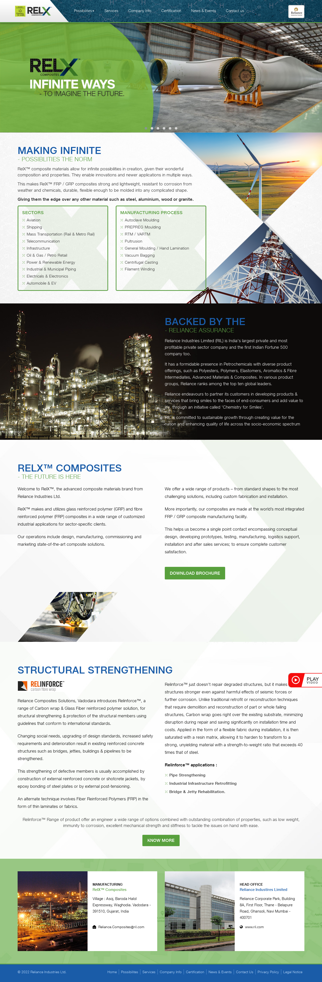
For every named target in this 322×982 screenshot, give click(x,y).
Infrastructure (38, 248)
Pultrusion (133, 241)
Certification (171, 11)
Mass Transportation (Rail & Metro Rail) (61, 234)
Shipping (34, 227)
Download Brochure (195, 573)
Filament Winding (140, 269)
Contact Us (244, 972)
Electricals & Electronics (47, 276)
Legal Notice (292, 972)
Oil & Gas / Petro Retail (47, 255)
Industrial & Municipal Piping (51, 269)
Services (111, 11)
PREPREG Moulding (143, 227)
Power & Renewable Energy (51, 262)
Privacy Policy (268, 972)
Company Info (139, 11)
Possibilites (84, 11)
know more (161, 840)
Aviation (34, 220)
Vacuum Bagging (140, 255)
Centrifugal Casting (141, 262)
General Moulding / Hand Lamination (157, 248)
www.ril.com (252, 927)
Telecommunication (43, 241)
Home (112, 972)
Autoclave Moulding (142, 220)
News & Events (203, 11)
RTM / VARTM (137, 234)
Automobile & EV (41, 283)
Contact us (235, 11)
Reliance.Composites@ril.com (118, 927)
